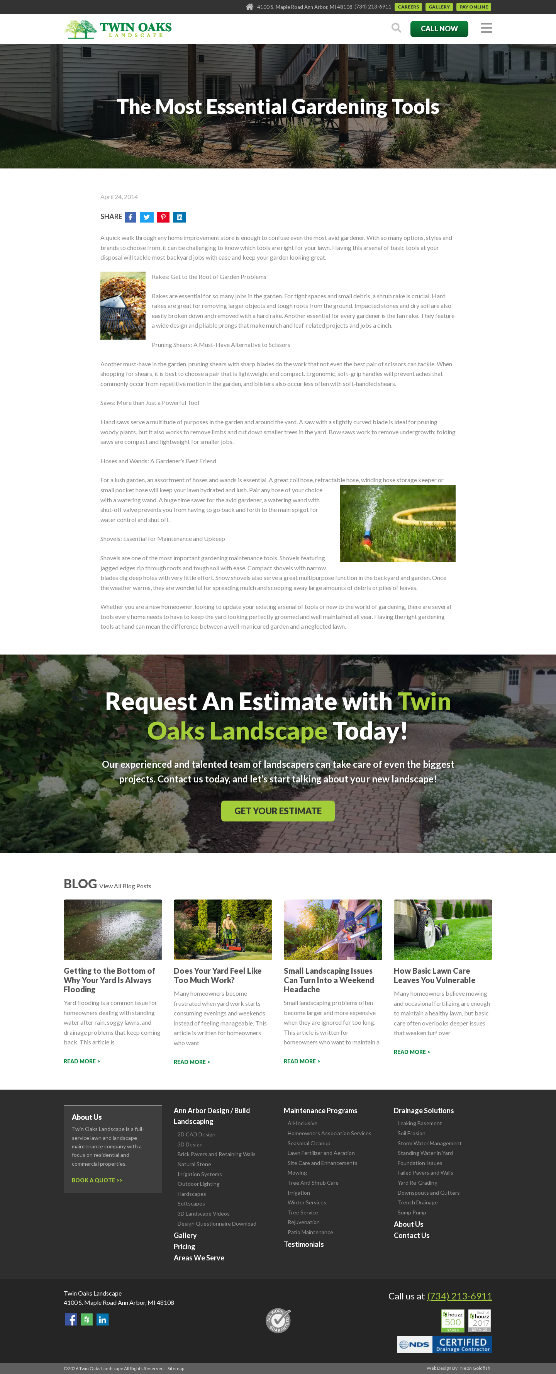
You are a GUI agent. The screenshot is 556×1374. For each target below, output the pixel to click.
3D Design (190, 1144)
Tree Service (303, 1212)
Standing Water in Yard (425, 1153)
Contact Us (412, 1235)
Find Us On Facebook (71, 1319)
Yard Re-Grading (417, 1182)
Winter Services (307, 1202)
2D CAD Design (196, 1134)
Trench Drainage (418, 1202)
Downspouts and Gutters (429, 1192)
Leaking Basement (420, 1123)
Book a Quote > (95, 1180)
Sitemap (176, 1368)
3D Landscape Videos (204, 1213)
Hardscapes (192, 1193)
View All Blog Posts (125, 885)
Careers (408, 7)
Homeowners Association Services (329, 1133)
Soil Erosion (411, 1133)
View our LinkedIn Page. (103, 1319)
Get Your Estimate (278, 811)
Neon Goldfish (475, 1368)
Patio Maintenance (310, 1232)
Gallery (439, 7)
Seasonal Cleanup (309, 1143)
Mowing (297, 1172)
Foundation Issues (420, 1163)
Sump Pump (412, 1212)
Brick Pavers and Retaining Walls (217, 1154)
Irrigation (299, 1192)
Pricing (184, 1246)
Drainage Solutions (424, 1110)
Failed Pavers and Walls (425, 1172)
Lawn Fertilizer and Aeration (321, 1153)
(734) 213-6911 (373, 6)
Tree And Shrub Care (313, 1182)
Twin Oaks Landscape (93, 1293)
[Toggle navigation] (486, 28)
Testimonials (304, 1244)
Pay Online (473, 7)
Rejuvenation (304, 1222)
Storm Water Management (430, 1143)
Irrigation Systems (200, 1174)
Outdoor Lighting (199, 1183)
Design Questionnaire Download (217, 1223)
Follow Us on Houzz (87, 1319)
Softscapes (191, 1203)
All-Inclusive (302, 1123)
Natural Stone (194, 1164)
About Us (409, 1224)
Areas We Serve (199, 1257)
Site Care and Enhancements (323, 1163)
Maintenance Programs (321, 1110)
